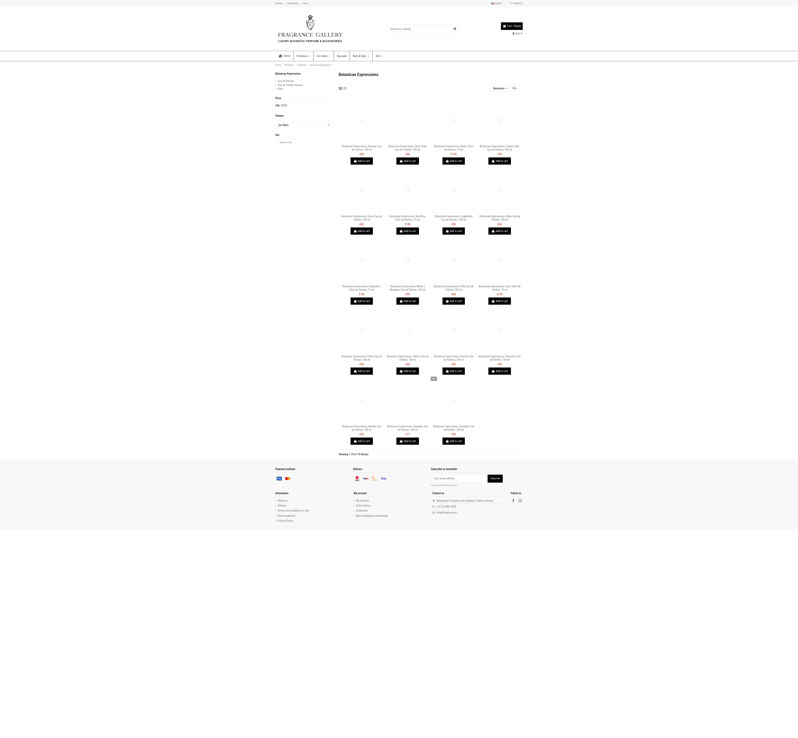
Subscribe (495, 478)
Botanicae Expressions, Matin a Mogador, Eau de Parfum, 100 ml (408, 288)
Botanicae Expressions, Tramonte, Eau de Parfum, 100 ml (500, 358)
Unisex (285, 142)
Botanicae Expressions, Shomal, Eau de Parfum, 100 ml (453, 358)
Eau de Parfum (286, 81)
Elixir (280, 88)
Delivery (279, 3)
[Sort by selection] (500, 88)
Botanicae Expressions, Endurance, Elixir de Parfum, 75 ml (362, 288)
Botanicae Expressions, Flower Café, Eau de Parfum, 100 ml (500, 148)
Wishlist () (516, 3)
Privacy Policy (285, 520)
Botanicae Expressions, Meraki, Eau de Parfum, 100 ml (361, 428)
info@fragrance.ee (447, 512)
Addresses (362, 510)
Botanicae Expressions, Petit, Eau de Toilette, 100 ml (454, 288)
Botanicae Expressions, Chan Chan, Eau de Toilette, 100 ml (407, 148)
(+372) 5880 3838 (446, 506)
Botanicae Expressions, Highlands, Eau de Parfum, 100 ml (454, 218)
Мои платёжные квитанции (372, 515)
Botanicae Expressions (288, 73)
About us (282, 500)
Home (305, 3)
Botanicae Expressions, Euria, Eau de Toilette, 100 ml (362, 218)
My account (362, 500)
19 (515, 88)
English (498, 3)
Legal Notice (293, 3)
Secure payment (286, 515)
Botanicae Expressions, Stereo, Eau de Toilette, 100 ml (408, 358)
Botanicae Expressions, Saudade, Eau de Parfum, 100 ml (407, 428)
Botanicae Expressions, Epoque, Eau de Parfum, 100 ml (361, 148)
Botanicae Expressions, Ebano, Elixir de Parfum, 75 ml (454, 148)
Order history (363, 505)
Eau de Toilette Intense (290, 85)
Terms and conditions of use (293, 510)
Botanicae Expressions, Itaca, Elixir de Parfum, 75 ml (499, 288)
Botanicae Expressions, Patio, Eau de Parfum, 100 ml (361, 358)
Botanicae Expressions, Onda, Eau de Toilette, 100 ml (499, 218)
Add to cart (362, 161)
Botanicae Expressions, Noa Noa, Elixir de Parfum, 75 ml (407, 218)
